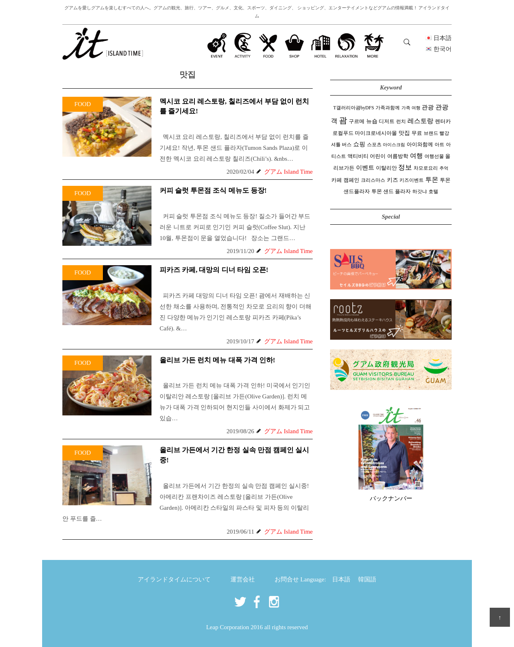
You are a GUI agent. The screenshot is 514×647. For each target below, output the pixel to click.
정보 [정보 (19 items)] (405, 167)
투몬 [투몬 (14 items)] (431, 179)
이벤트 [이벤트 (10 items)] (365, 167)
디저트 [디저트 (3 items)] (387, 121)
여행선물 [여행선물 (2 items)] (434, 156)
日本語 (341, 579)
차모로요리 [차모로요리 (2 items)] (426, 168)
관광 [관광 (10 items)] (428, 107)
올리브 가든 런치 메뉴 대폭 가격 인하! (217, 360)
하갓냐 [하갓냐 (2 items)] (419, 191)
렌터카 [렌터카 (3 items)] (443, 121)
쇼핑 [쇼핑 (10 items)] (359, 143)
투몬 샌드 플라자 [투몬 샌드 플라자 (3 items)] (391, 191)
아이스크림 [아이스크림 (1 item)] (394, 145)
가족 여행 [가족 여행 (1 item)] (410, 108)
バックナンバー (391, 498)
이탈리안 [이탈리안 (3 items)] (386, 168)
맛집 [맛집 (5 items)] (404, 133)
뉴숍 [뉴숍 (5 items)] (372, 121)
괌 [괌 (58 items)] (343, 120)
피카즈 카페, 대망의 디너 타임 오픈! (214, 270)
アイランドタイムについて (174, 579)
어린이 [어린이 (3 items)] (378, 156)
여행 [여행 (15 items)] (416, 156)
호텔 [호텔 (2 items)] (433, 191)
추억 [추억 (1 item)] (443, 168)
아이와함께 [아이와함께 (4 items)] (420, 144)
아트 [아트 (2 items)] (439, 144)
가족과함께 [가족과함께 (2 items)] (387, 108)
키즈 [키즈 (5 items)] (392, 180)
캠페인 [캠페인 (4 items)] (351, 180)
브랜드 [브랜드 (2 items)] (431, 133)
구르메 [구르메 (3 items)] (357, 121)
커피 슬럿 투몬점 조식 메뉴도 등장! (213, 190)
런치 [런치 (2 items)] (401, 121)
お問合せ (287, 579)
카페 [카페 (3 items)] (336, 180)
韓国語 (367, 579)
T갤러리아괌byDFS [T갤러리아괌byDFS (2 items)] (353, 108)
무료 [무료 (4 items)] (417, 133)
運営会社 (242, 579)
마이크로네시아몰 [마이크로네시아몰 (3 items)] (376, 133)
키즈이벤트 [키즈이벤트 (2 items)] (411, 180)
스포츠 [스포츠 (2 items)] (374, 144)
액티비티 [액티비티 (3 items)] (358, 156)
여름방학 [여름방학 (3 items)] (397, 156)
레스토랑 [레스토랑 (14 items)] (420, 121)
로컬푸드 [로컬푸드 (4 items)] (343, 133)
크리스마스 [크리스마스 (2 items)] (373, 180)
